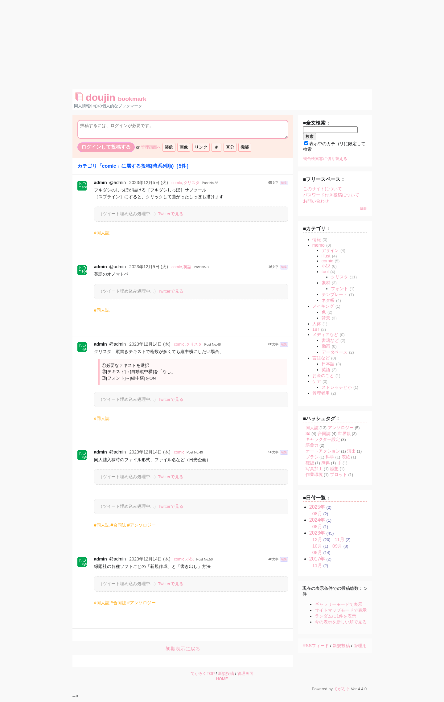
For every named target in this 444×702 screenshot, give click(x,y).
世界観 (344, 433)
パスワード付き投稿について (331, 194)
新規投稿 (341, 645)
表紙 (346, 456)
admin (100, 182)
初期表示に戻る (183, 648)
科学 (330, 456)
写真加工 (314, 468)
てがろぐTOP (203, 673)
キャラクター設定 (323, 439)
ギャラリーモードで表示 (338, 604)
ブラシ (312, 456)
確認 (310, 462)
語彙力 (312, 445)
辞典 (325, 462)
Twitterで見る (170, 213)
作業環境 (314, 474)
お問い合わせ (316, 201)
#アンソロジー (141, 525)
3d (308, 433)
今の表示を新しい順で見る (341, 621)
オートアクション (323, 451)
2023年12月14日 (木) (150, 344)
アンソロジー (341, 427)
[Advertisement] (222, 43)
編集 (284, 182)
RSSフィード (315, 645)
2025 (317, 507)
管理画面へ (151, 147)
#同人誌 (101, 232)
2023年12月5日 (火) (148, 182)
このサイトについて (322, 188)
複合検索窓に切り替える (325, 158)
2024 (317, 520)
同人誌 (312, 427)
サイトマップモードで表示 (341, 610)
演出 (351, 451)
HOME (222, 678)
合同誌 (324, 433)
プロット (338, 474)
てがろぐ (342, 689)
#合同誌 (118, 525)
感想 (334, 468)
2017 (317, 558)
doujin (110, 97)
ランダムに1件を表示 (335, 616)
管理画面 (245, 673)
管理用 (360, 645)
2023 (317, 533)
